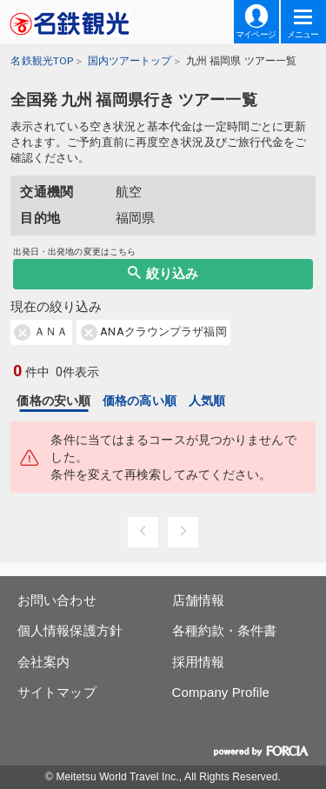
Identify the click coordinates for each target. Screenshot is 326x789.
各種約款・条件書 (224, 630)
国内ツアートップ (130, 61)
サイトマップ (56, 692)
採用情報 (198, 661)
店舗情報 (198, 600)
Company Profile (221, 692)
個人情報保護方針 (70, 630)
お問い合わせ (56, 600)
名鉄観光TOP (41, 61)
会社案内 (43, 661)
